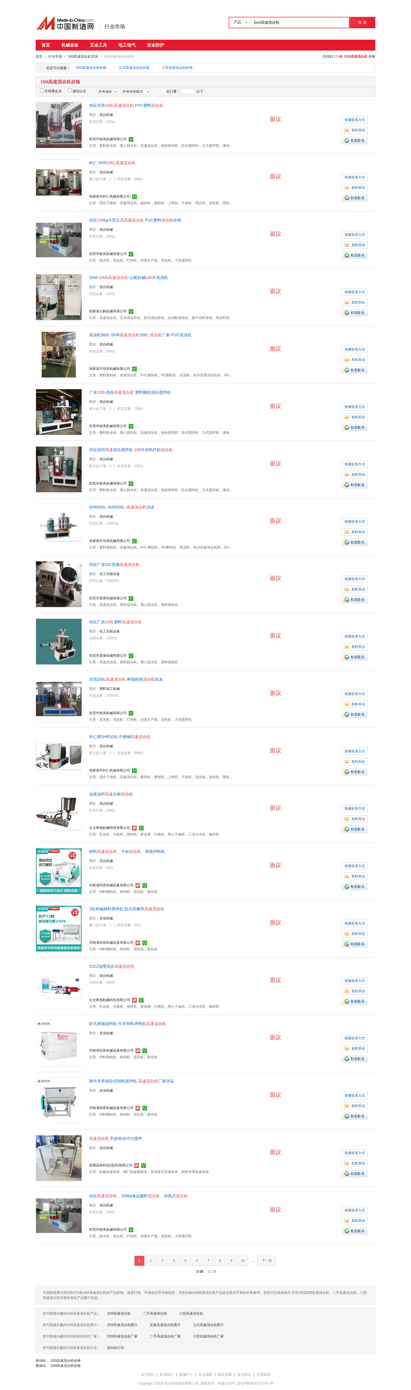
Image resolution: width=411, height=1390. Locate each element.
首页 (45, 45)
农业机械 (106, 918)
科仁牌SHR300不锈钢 (119, 736)
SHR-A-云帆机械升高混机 (128, 277)
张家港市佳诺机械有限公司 (109, 368)
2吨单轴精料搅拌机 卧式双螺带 (126, 908)
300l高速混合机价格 (91, 67)
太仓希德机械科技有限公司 (109, 827)
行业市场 (114, 26)
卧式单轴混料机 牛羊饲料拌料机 (127, 1023)
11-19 (211, 1271)
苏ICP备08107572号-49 (255, 1383)
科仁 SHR (112, 162)
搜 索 (362, 22)
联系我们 (167, 1374)
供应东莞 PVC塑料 (126, 105)
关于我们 (147, 1374)
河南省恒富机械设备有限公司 (111, 885)
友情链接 (263, 1374)
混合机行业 (115, 1347)
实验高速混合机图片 (165, 1325)
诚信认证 (77, 91)
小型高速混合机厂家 (208, 1336)
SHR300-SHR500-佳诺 (121, 507)
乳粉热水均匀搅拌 (115, 1138)
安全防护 (155, 45)
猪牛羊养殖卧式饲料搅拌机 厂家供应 (131, 1080)
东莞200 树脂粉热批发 (126, 679)
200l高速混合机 (119, 1313)
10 (243, 1260)
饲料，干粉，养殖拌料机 (127, 851)
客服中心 (186, 1374)
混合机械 (106, 114)
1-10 (199, 1271)
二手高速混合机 (155, 1313)
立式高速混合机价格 (134, 67)
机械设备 (69, 45)
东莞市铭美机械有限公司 (108, 139)
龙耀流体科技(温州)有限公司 (110, 1165)
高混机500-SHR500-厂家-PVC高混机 (140, 334)
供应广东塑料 (115, 621)
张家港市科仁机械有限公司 (109, 196)
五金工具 (98, 45)
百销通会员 (51, 91)
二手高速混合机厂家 (165, 1336)
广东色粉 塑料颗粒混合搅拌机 (130, 392)
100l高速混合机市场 (83, 57)
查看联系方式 (354, 120)
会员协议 (244, 1374)
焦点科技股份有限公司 (181, 1383)
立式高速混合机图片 (208, 1325)
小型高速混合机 (191, 1313)
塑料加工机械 (109, 688)
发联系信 (354, 130)
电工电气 (127, 45)
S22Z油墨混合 (111, 966)
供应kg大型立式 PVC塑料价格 (135, 220)
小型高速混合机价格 (177, 67)
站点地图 (205, 1374)
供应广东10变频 (114, 564)
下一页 (267, 1260)
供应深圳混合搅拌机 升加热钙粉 (131, 449)
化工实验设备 (109, 574)
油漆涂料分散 (111, 794)
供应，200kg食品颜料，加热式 (138, 1195)
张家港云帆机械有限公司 (108, 311)
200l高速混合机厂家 (122, 1336)
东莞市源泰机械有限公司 (108, 598)
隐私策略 (225, 1374)
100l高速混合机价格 (65, 1360)
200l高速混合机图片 (122, 1325)
